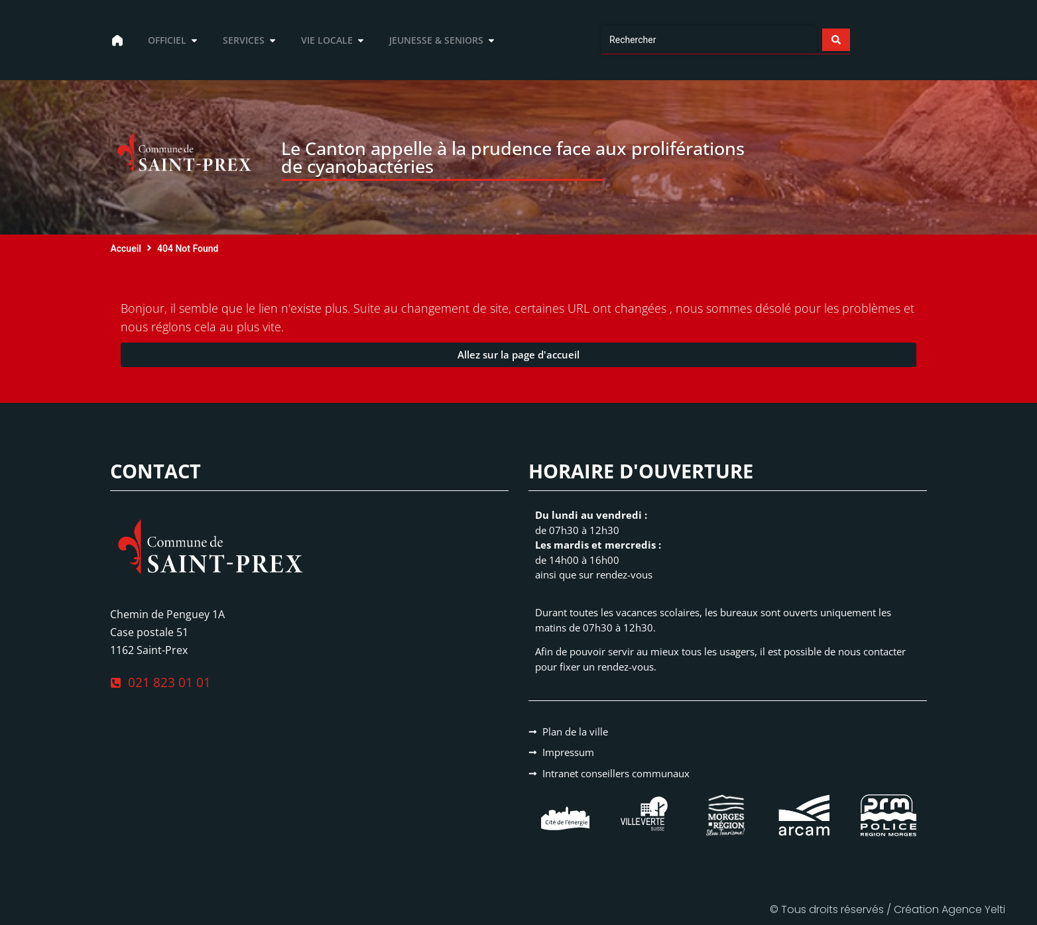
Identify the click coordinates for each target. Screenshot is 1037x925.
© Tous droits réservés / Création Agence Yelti (887, 909)
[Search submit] (835, 39)
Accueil (125, 248)
